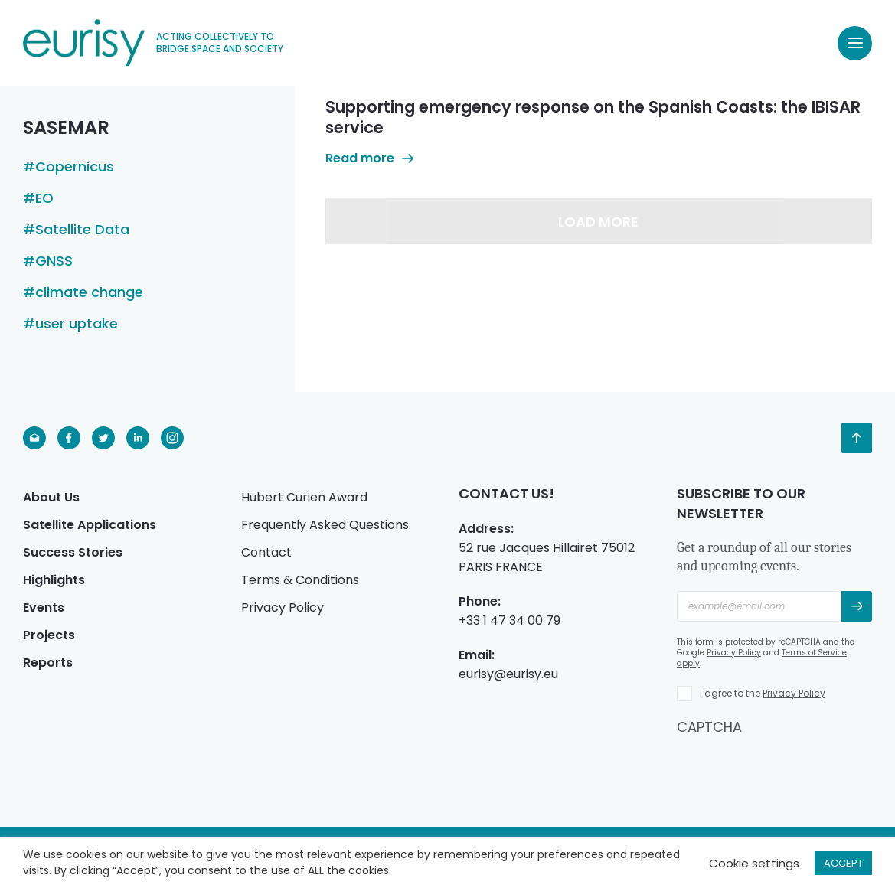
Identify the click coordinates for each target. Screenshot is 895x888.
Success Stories (72, 552)
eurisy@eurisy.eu (508, 674)
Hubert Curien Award (304, 497)
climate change (89, 292)
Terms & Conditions (300, 580)
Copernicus (74, 167)
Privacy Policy (282, 607)
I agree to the (762, 693)
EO (44, 198)
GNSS (54, 261)
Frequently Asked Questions (325, 525)
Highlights (54, 580)
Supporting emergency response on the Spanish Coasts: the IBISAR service (593, 117)
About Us (51, 497)
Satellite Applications (89, 525)
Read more (369, 158)
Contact (266, 552)
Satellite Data (82, 229)
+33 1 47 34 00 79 (509, 620)
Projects (49, 635)
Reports (48, 662)
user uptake (76, 324)
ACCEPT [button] (843, 863)
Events (43, 607)
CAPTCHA (709, 726)
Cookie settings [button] (754, 863)
